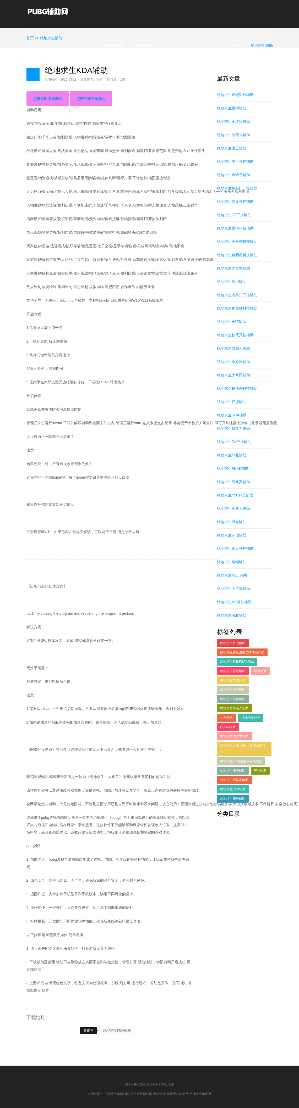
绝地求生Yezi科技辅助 (235, 495)
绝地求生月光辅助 (231, 522)
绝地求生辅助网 (200, 1094)
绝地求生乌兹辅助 (231, 455)
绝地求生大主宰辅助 (233, 588)
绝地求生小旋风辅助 (233, 362)
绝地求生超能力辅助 (233, 428)
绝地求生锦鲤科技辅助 (235, 95)
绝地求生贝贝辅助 (231, 281)
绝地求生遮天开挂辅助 (235, 548)
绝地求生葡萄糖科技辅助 (237, 308)
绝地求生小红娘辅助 (233, 121)
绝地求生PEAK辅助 (233, 468)
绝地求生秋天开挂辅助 (235, 335)
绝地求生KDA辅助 (117, 1030)
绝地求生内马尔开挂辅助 (237, 295)
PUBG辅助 (228, 727)
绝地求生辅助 (262, 45)
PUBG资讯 (113, 45)
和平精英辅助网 (141, 1094)
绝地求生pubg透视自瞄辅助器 (241, 761)
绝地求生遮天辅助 (232, 689)
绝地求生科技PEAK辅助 (237, 661)
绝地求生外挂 (200, 45)
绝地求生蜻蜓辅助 (231, 562)
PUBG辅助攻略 (143, 45)
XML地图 (167, 1084)
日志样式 (33, 74)
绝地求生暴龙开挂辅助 (235, 201)
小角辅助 (226, 717)
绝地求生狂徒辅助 (231, 402)
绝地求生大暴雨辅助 (233, 375)
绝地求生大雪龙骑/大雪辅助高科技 (242, 749)
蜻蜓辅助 (260, 671)
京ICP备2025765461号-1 (142, 1084)
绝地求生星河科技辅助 (235, 228)
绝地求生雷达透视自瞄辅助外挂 (242, 652)
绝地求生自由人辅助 (233, 348)
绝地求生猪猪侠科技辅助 (237, 388)
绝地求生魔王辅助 (231, 148)
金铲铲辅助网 (162, 1094)
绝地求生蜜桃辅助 (231, 108)
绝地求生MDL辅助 (232, 575)
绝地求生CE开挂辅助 (234, 215)
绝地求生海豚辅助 (231, 615)
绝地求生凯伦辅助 (232, 699)
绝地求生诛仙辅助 (231, 535)
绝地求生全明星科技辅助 (237, 255)
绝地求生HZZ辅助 (231, 322)
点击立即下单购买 (47, 99)
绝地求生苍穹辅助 (232, 671)
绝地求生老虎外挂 (232, 680)
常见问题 (172, 45)
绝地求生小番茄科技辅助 (237, 241)
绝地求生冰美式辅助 (233, 135)
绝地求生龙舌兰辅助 (233, 268)
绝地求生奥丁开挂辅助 (235, 161)
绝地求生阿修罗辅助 (233, 482)
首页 (92, 45)
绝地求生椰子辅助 (232, 799)
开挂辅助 (260, 771)
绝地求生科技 (231, 45)
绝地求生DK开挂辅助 (234, 442)
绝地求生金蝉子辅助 (233, 175)
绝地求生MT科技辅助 (234, 602)
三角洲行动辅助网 (116, 1094)
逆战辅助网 (181, 1094)
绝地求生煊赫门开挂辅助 (237, 188)
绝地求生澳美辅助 (232, 771)
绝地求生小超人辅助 (233, 508)
